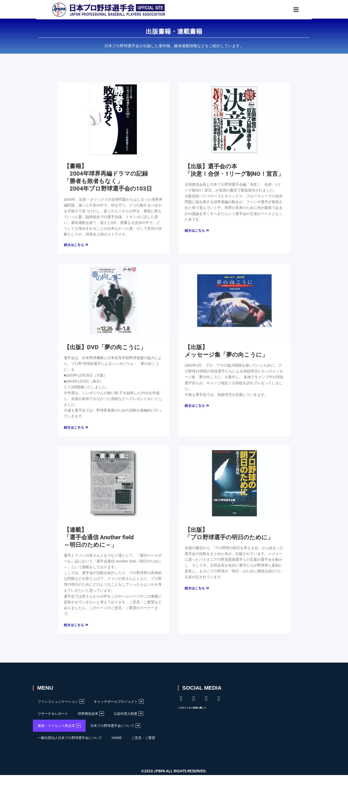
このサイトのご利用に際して (192, 710)
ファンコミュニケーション (61, 703)
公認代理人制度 (128, 715)
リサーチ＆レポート (53, 715)
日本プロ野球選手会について (115, 727)
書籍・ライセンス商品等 (59, 727)
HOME (117, 740)
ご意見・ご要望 (143, 740)
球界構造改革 (91, 715)
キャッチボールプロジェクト (119, 703)
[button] (274, 9)
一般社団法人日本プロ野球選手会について (70, 740)
